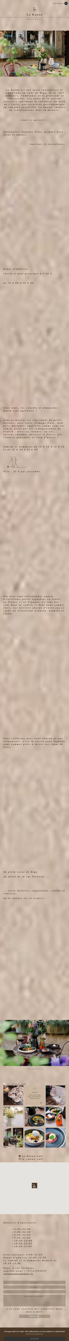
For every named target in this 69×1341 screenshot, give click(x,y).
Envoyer (35, 1316)
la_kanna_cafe (15, 1084)
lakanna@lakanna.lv (18, 1274)
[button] (34, 1185)
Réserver (34, 19)
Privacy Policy (34, 1326)
